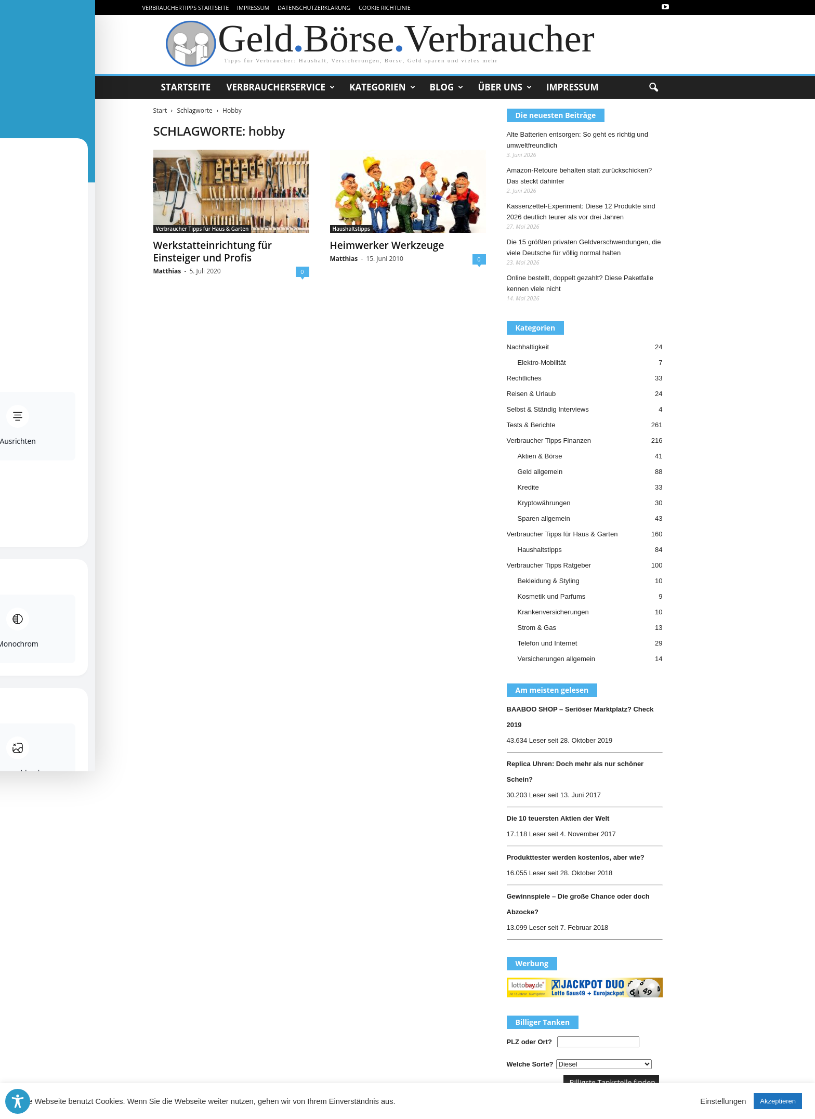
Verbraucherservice (280, 87)
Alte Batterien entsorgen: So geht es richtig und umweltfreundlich (577, 139)
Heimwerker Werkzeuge (387, 245)
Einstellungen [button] (723, 1101)
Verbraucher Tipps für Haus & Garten (202, 228)
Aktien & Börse (540, 456)
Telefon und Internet (547, 643)
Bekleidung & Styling (549, 581)
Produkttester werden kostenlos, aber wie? (576, 857)
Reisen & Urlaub (531, 394)
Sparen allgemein (544, 518)
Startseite (186, 87)
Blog (447, 87)
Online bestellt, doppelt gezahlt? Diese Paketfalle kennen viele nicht (580, 283)
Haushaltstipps (351, 228)
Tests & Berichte (531, 425)
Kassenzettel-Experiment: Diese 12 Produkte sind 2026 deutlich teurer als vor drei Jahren (581, 211)
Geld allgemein (540, 472)
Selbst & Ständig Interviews (548, 409)
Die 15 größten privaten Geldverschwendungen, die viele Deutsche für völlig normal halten (584, 247)
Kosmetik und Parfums (552, 596)
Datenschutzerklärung (314, 7)
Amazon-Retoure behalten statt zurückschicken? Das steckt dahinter (579, 175)
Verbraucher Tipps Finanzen (549, 440)
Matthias (167, 271)
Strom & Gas (537, 627)
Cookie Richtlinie (385, 7)
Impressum (253, 7)
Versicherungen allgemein (557, 659)
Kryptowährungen (544, 503)
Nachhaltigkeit (528, 347)
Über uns (504, 87)
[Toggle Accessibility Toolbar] (17, 1101)
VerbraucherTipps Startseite (185, 7)
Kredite (528, 487)
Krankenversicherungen (553, 612)
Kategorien (382, 87)
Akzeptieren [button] (778, 1101)
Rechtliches (524, 378)
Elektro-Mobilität (542, 362)
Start (160, 110)
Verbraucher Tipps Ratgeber (549, 565)
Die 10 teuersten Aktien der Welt (558, 818)
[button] (653, 87)
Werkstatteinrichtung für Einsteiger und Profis (212, 252)
